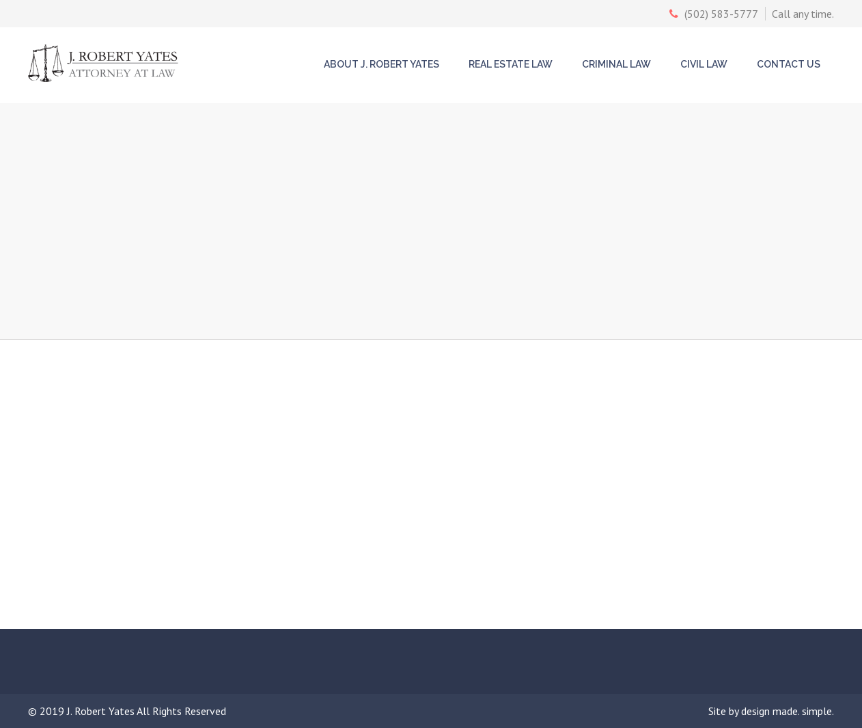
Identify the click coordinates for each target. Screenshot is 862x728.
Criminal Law (616, 64)
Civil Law (703, 64)
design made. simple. (787, 711)
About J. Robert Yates (381, 64)
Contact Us (788, 64)
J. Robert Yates (102, 711)
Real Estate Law (511, 64)
